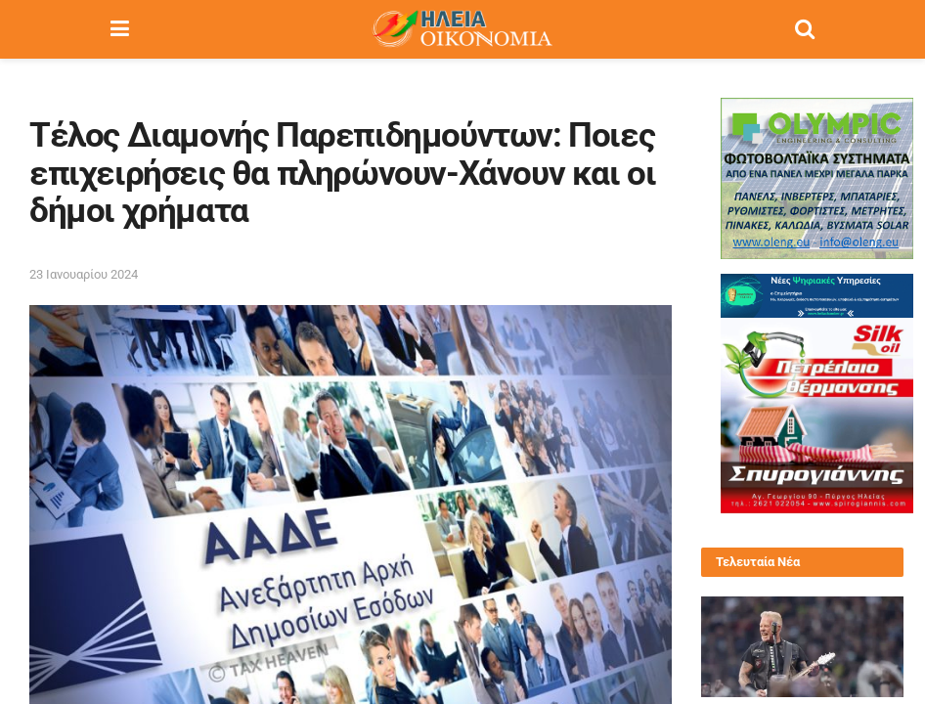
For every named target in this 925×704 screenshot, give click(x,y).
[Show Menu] (119, 29)
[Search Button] (805, 29)
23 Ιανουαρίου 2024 (83, 274)
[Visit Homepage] (461, 29)
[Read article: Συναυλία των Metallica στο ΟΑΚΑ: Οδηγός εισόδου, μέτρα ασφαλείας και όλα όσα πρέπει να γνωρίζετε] (802, 647)
